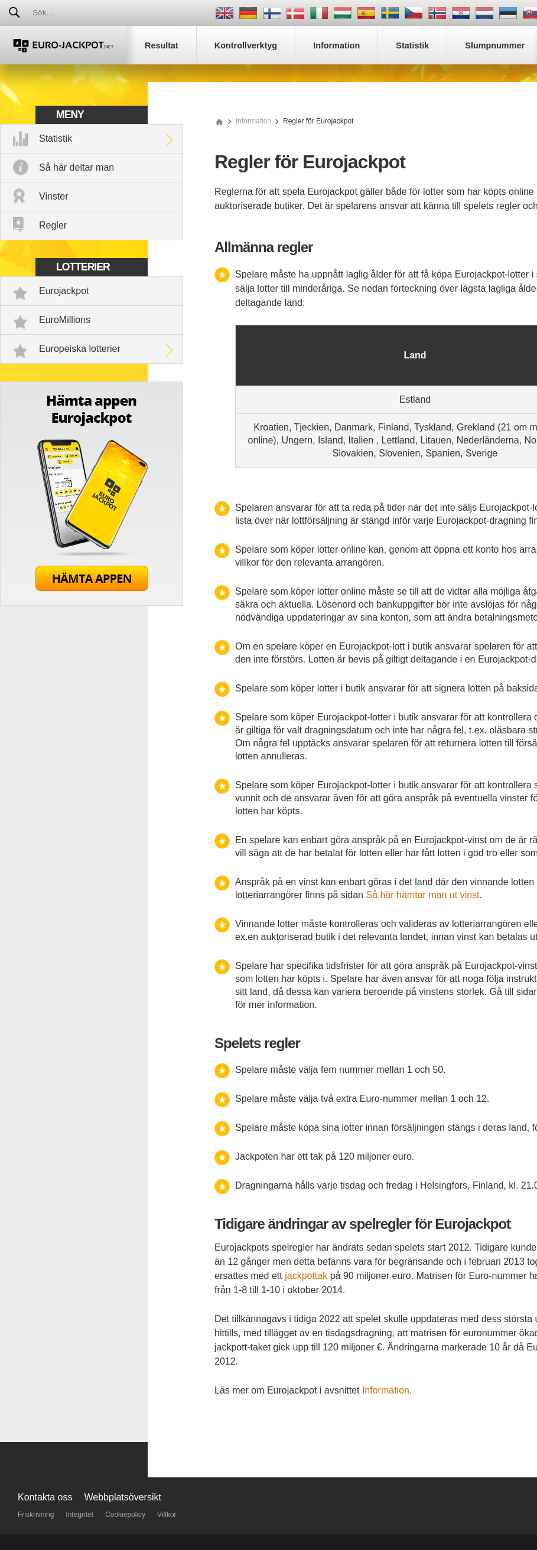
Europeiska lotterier (80, 349)
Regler (53, 225)
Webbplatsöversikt (122, 1497)
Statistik (55, 138)
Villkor (166, 1514)
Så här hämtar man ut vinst (422, 895)
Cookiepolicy (125, 1514)
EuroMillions (64, 320)
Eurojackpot (64, 291)
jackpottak (306, 1276)
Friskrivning (36, 1514)
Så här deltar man (76, 167)
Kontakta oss (45, 1497)
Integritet (79, 1514)
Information (385, 1390)
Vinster (54, 196)
